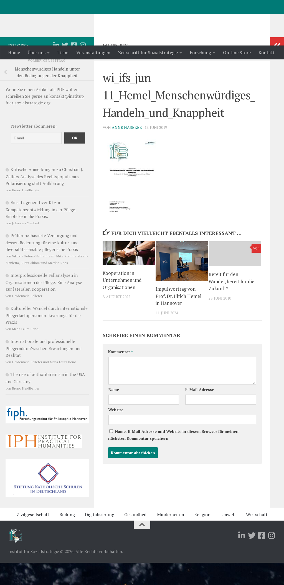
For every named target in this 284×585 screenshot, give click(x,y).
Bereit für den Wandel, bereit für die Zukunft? (231, 303)
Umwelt (228, 537)
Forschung (200, 52)
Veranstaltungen (93, 52)
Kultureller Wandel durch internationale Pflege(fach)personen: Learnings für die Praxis (47, 337)
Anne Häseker (127, 149)
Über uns (36, 52)
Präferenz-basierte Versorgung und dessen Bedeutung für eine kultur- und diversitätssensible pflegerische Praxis (42, 264)
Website (115, 432)
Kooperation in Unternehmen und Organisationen (122, 302)
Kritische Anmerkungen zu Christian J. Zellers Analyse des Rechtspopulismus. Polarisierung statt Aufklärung (44, 198)
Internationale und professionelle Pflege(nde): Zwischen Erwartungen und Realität (44, 370)
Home (14, 52)
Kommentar (120, 373)
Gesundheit (135, 537)
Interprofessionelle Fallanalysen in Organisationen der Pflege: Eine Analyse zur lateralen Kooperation (44, 304)
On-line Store (237, 52)
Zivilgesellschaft (33, 537)
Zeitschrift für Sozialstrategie (148, 52)
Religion (202, 537)
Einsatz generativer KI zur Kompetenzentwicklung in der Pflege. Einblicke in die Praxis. (41, 231)
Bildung (67, 537)
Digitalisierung (99, 537)
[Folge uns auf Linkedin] (56, 67)
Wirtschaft (257, 537)
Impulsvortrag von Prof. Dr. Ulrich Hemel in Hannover (178, 318)
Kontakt (266, 52)
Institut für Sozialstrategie (80, 19)
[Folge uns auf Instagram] (82, 67)
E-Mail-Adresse (199, 411)
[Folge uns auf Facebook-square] (73, 67)
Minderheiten (170, 537)
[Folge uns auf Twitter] (65, 67)
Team (63, 52)
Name (113, 411)
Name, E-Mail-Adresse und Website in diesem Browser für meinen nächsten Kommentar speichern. (173, 457)
